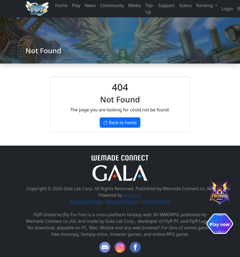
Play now (219, 224)
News (90, 5)
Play (76, 5)
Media (134, 5)
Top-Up (149, 8)
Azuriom (131, 195)
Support (166, 5)
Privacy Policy (156, 202)
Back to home (120, 123)
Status (185, 5)
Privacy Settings (86, 202)
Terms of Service (122, 202)
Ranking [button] (205, 5)
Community (112, 5)
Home (61, 5)
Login (227, 9)
